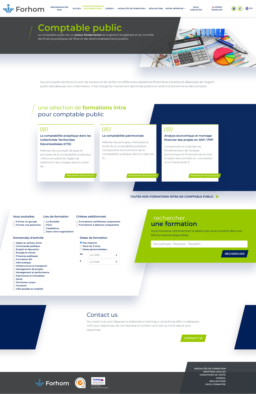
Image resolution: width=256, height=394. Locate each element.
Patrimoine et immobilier (30, 275)
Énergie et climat (25, 252)
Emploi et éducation (27, 249)
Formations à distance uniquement (99, 225)
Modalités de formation (131, 8)
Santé (19, 279)
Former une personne (28, 225)
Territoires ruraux (26, 282)
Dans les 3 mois (91, 246)
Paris (49, 225)
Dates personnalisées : (95, 249)
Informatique (23, 262)
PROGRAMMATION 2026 (59, 8)
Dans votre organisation (60, 231)
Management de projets (29, 269)
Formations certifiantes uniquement (99, 221)
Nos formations (92, 8)
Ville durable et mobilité (29, 289)
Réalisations (156, 8)
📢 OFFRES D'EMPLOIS (217, 8)
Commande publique (28, 246)
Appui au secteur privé (29, 242)
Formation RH (24, 259)
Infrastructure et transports (31, 266)
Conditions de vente (213, 375)
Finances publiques (27, 256)
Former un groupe (26, 221)
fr (249, 8)
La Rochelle (52, 221)
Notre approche (175, 8)
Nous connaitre (216, 384)
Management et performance (32, 272)
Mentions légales (214, 372)
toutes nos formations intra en (174, 196)
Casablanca (52, 228)
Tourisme (21, 285)
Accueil (77, 8)
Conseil (109, 8)
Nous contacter (196, 8)
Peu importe (90, 242)
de (81, 254)
